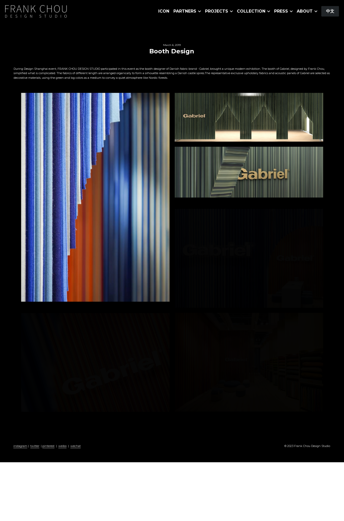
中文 (330, 11)
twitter (34, 451)
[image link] (36, 11)
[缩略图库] (95, 197)
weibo (62, 451)
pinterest (48, 451)
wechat (75, 451)
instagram (20, 451)
